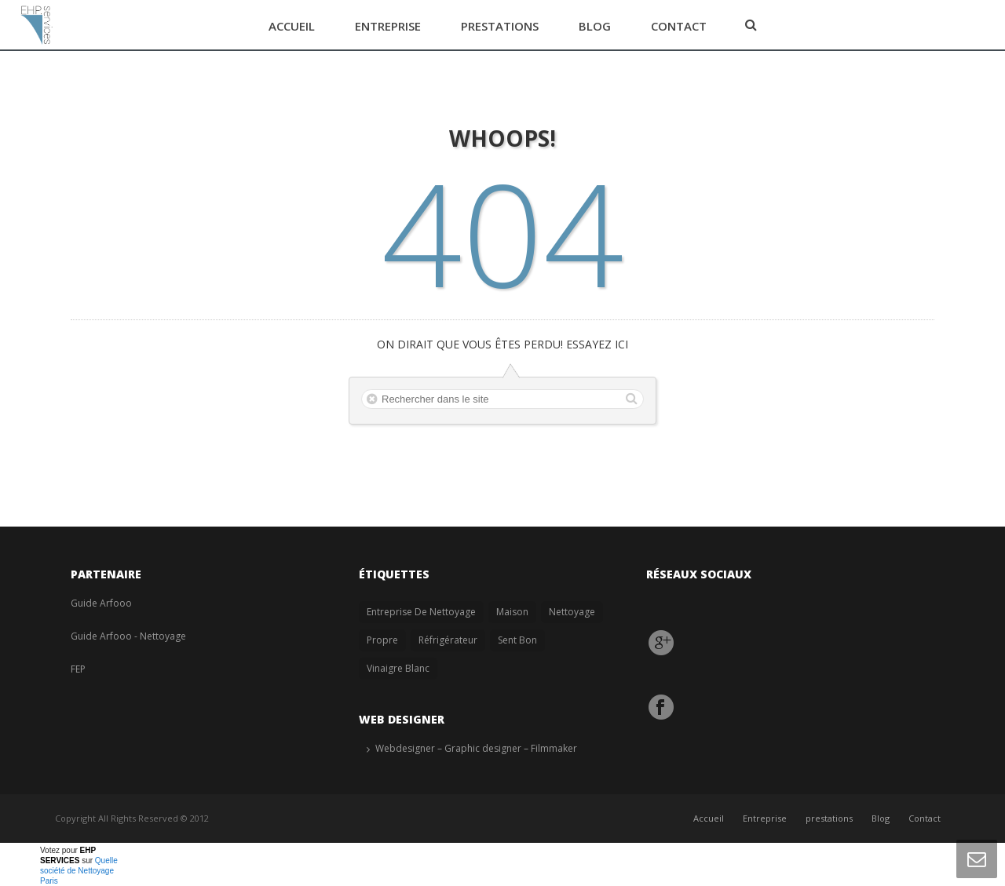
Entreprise (388, 26)
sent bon (517, 640)
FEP (78, 669)
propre (382, 640)
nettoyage (572, 611)
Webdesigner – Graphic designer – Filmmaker (476, 748)
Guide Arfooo (101, 603)
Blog (595, 26)
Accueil (292, 26)
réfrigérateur (447, 640)
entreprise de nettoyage (421, 611)
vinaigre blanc (398, 668)
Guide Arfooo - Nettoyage (128, 636)
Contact (679, 26)
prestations (500, 26)
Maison (512, 611)
